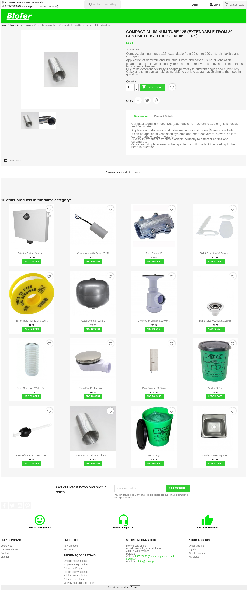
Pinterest (156, 100)
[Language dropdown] (197, 5)
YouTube (19, 505)
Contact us (6, 553)
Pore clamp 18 (154, 253)
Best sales (69, 549)
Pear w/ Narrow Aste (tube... (32, 455)
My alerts (194, 556)
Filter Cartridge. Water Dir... (32, 388)
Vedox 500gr (215, 388)
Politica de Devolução (75, 575)
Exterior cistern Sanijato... (32, 253)
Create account (197, 553)
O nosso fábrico (9, 549)
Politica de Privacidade (75, 571)
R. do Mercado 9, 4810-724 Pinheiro (24, 2)
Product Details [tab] (163, 116)
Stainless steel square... (215, 455)
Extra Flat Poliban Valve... (93, 388)
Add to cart (152, 87)
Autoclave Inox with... (93, 320)
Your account (200, 540)
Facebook (4, 505)
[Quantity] (130, 87)
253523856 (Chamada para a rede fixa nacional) (31, 6)
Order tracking (196, 545)
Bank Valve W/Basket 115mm (215, 320)
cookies (124, 587)
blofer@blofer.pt (145, 561)
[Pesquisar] (102, 4)
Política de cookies (73, 579)
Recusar (135, 587)
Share (138, 100)
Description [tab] (141, 116)
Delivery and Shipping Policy (78, 582)
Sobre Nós (6, 545)
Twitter (12, 505)
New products (70, 545)
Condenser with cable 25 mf (93, 253)
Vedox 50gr (154, 455)
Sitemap (5, 556)
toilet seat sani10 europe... (215, 253)
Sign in (192, 549)
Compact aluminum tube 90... (92, 455)
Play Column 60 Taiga (154, 388)
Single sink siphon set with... (154, 320)
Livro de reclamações (75, 560)
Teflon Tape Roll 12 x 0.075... (32, 320)
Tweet (147, 100)
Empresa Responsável (75, 564)
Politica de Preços (73, 568)
